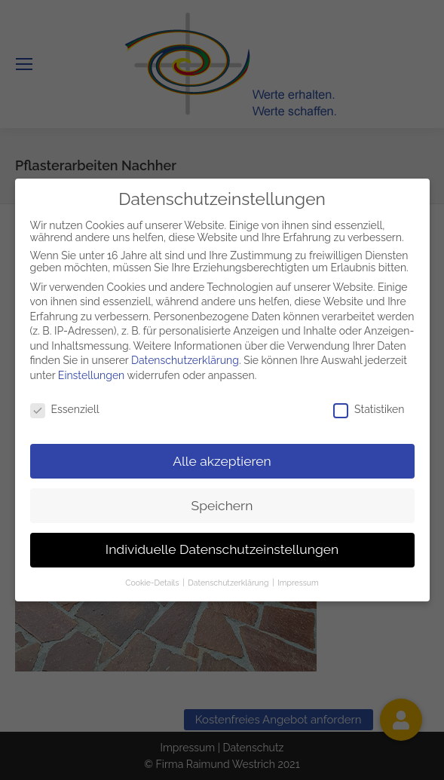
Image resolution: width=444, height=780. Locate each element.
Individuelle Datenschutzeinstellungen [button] (222, 546)
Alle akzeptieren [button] (222, 457)
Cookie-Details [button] (153, 579)
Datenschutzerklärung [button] (229, 579)
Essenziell (65, 406)
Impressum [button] (297, 579)
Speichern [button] (222, 501)
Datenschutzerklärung (185, 357)
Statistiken (368, 406)
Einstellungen (91, 372)
